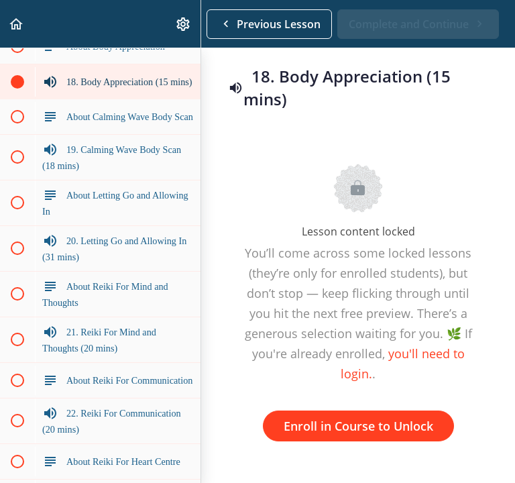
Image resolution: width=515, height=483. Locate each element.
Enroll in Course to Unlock (358, 426)
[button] (17, 24)
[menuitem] (184, 24)
